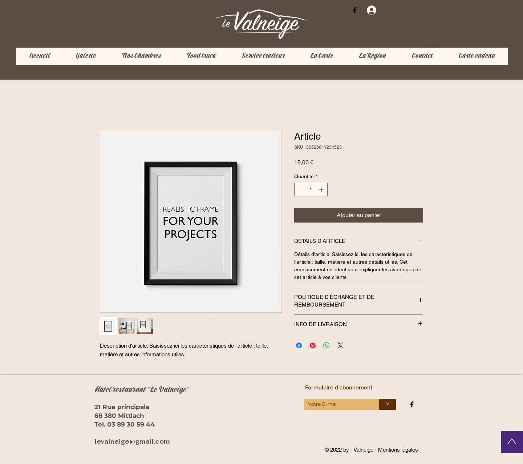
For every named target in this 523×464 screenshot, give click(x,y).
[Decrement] (299, 189)
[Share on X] (340, 345)
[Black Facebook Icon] (355, 10)
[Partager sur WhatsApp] (326, 345)
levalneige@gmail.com (132, 441)
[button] (433, 39)
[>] (387, 404)
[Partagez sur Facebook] (299, 345)
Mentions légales (398, 450)
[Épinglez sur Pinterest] (312, 345)
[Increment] (322, 189)
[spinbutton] (310, 189)
